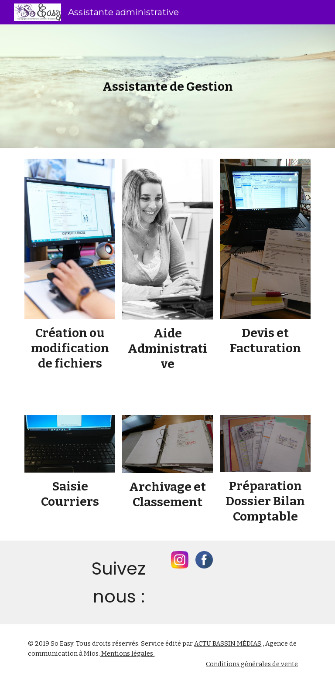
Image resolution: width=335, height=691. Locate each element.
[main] (167, 86)
